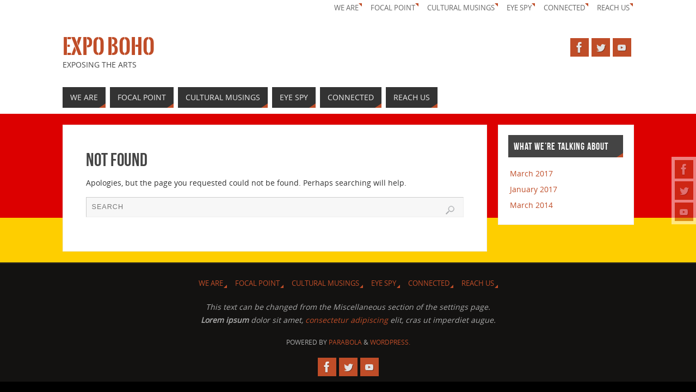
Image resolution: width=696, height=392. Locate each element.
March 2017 (531, 173)
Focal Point (393, 8)
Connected (564, 8)
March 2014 (531, 205)
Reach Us (613, 8)
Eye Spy (519, 8)
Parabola (345, 342)
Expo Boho (109, 47)
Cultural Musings (461, 8)
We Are (346, 8)
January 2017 (533, 189)
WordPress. (390, 342)
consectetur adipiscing (346, 320)
